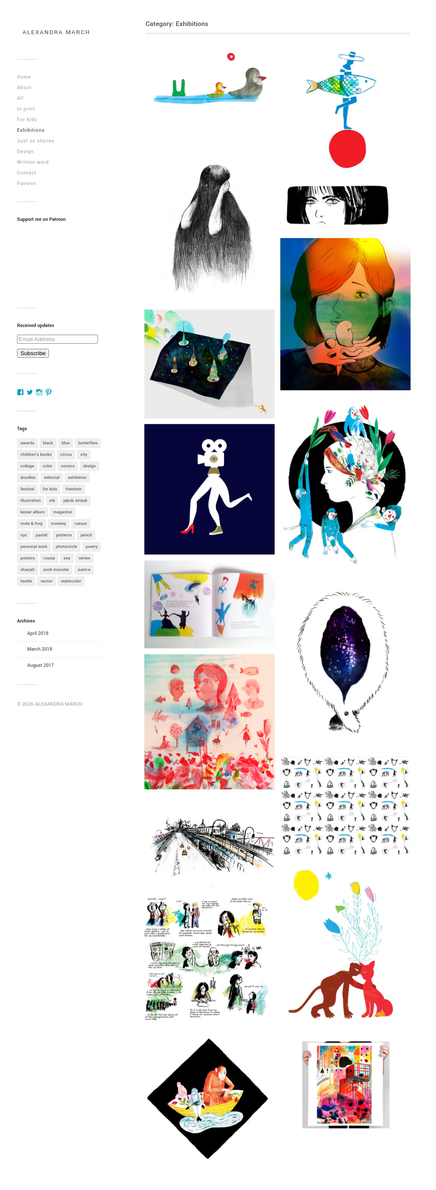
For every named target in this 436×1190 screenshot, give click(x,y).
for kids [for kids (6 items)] (50, 489)
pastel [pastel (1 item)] (41, 535)
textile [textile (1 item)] (26, 581)
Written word (33, 162)
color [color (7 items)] (47, 466)
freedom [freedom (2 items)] (73, 489)
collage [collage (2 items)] (27, 466)
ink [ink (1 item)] (52, 501)
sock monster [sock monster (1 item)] (56, 570)
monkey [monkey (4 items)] (58, 524)
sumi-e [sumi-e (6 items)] (84, 570)
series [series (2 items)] (84, 558)
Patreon (26, 183)
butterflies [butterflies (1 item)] (88, 443)
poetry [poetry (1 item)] (92, 547)
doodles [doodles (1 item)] (27, 478)
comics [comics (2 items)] (68, 466)
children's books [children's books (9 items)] (36, 454)
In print (26, 109)
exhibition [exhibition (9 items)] (77, 478)
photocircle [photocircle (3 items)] (66, 547)
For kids (27, 119)
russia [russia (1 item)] (49, 558)
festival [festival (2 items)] (27, 489)
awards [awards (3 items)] (27, 443)
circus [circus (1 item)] (66, 454)
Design (25, 151)
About (24, 87)
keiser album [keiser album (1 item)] (32, 512)
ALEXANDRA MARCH (56, 32)
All (20, 98)
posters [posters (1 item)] (27, 558)
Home (24, 77)
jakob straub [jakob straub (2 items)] (75, 501)
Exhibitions (31, 130)
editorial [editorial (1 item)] (52, 478)
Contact (26, 173)
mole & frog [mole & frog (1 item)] (31, 524)
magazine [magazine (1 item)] (62, 512)
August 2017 (40, 665)
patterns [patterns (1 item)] (64, 535)
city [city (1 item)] (83, 454)
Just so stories (35, 141)
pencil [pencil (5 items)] (86, 535)
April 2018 (38, 633)
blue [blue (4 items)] (66, 443)
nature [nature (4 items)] (81, 524)
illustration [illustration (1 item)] (30, 501)
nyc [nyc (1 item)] (23, 535)
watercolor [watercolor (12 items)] (71, 581)
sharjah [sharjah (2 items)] (27, 570)
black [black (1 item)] (48, 443)
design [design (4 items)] (89, 466)
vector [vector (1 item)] (46, 581)
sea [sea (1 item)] (66, 558)
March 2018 (39, 649)
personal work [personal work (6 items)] (33, 547)
